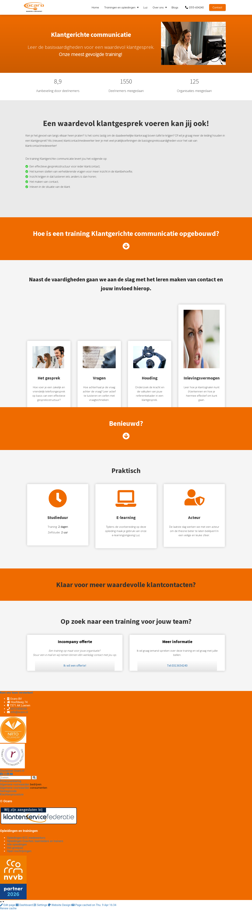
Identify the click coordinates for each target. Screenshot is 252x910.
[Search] (34, 777)
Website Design (59, 905)
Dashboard (24, 905)
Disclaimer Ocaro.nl (12, 770)
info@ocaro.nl (19, 712)
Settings (40, 905)
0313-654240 (18, 708)
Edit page (8, 905)
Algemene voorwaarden (14, 784)
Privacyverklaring (10, 781)
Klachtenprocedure (11, 794)
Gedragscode (8, 791)
